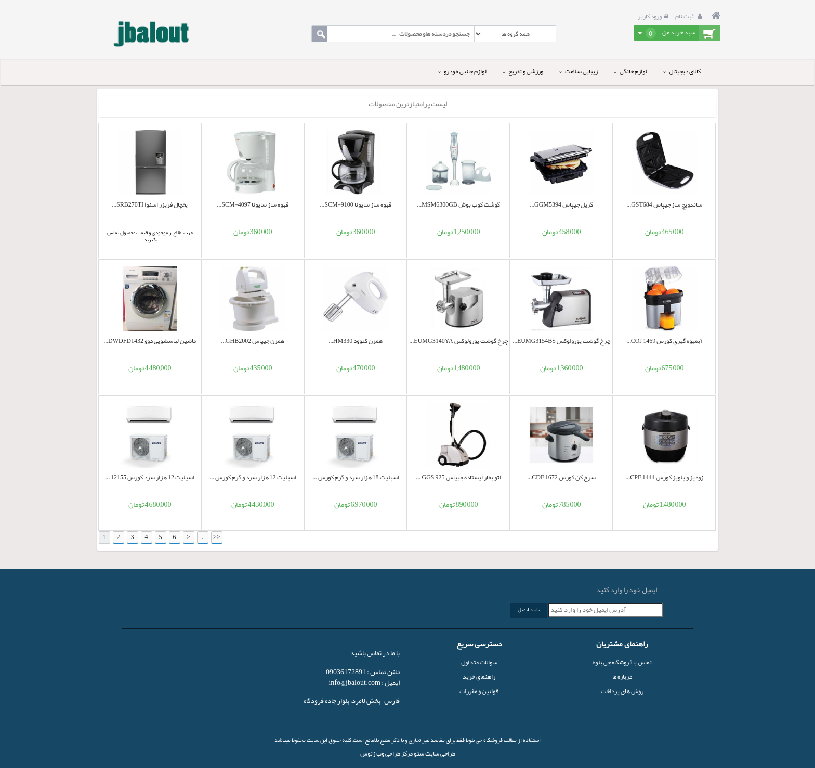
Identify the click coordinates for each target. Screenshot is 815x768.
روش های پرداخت (622, 691)
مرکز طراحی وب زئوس (386, 753)
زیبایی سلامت (578, 71)
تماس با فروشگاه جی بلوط (622, 662)
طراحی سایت (439, 753)
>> (216, 537)
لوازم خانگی (630, 71)
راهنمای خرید (479, 676)
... (202, 537)
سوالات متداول (479, 662)
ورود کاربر (654, 16)
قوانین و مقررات (478, 691)
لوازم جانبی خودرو (462, 71)
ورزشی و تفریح (523, 71)
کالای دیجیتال (682, 71)
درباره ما (622, 676)
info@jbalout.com (354, 682)
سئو (418, 753)
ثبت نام (690, 16)
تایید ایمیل (529, 610)
